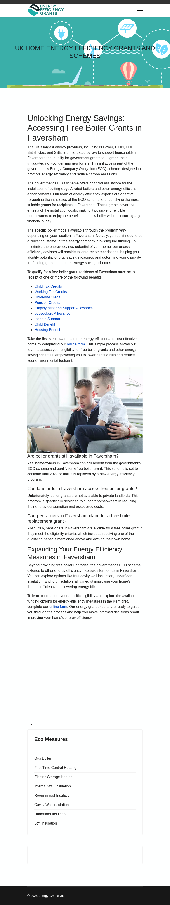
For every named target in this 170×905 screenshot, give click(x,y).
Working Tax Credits (51, 292)
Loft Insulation (45, 823)
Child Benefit (45, 324)
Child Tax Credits (48, 286)
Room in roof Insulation (53, 795)
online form (76, 344)
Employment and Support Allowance (64, 308)
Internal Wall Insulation (52, 786)
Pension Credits (47, 303)
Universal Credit (47, 297)
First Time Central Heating (55, 768)
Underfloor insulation (51, 814)
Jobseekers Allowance (52, 313)
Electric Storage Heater (53, 777)
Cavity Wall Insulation (51, 805)
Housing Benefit (47, 330)
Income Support (47, 319)
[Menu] (140, 10)
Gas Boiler (42, 758)
